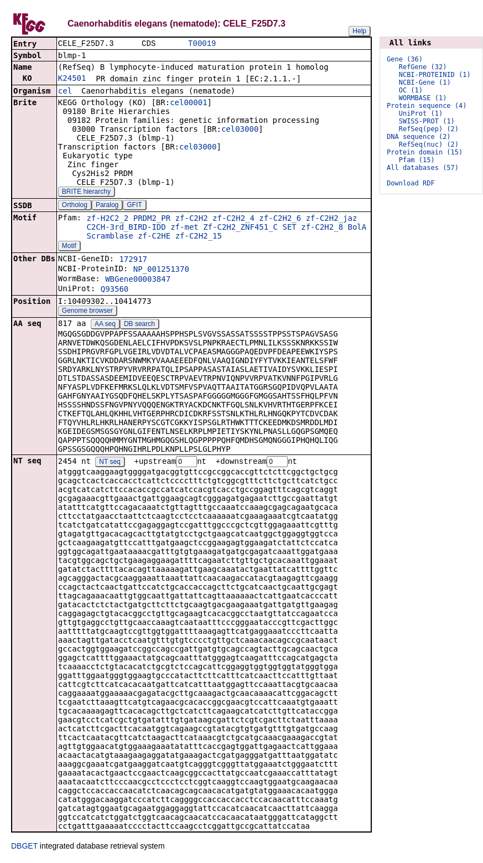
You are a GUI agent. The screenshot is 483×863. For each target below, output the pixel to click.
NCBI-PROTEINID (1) (435, 75)
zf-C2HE (154, 236)
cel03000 (239, 130)
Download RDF (411, 183)
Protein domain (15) (425, 152)
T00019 (202, 44)
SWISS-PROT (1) (427, 121)
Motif (69, 247)
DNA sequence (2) (419, 137)
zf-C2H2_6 (280, 219)
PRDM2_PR (151, 219)
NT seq (109, 463)
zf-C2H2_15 (198, 236)
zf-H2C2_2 (107, 219)
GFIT (134, 206)
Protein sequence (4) (427, 106)
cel (65, 91)
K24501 (72, 79)
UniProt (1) (421, 113)
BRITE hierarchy (86, 193)
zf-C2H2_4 (233, 219)
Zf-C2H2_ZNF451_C (240, 228)
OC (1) (411, 90)
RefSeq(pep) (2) (429, 129)
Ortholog (74, 206)
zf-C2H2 (191, 219)
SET (289, 228)
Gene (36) (405, 59)
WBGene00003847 (137, 280)
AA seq (105, 325)
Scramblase (109, 236)
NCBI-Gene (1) (425, 82)
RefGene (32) (423, 67)
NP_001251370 (161, 270)
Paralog (107, 206)
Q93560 (115, 290)
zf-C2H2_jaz (331, 219)
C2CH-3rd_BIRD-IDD (125, 228)
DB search (139, 325)
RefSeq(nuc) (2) (429, 144)
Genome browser (87, 312)
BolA (357, 228)
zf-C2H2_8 (322, 228)
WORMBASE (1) (423, 98)
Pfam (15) (417, 160)
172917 (133, 260)
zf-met (184, 228)
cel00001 (188, 103)
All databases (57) (423, 168)
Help (359, 31)
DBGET (24, 847)
